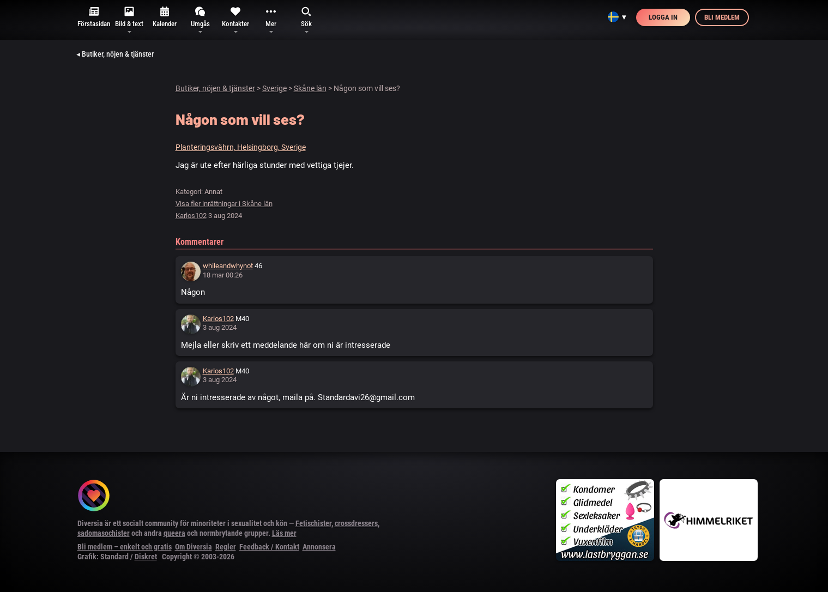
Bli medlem (722, 17)
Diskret (146, 556)
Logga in (663, 17)
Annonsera (319, 546)
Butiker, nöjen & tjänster (215, 88)
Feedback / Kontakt (269, 546)
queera (174, 533)
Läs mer (284, 533)
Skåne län (310, 88)
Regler (225, 546)
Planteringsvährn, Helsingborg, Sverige (241, 147)
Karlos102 (191, 216)
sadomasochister (103, 533)
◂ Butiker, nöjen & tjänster (115, 54)
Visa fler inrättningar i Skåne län (224, 204)
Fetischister (313, 523)
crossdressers (356, 523)
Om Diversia (193, 546)
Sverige (274, 88)
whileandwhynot (228, 266)
